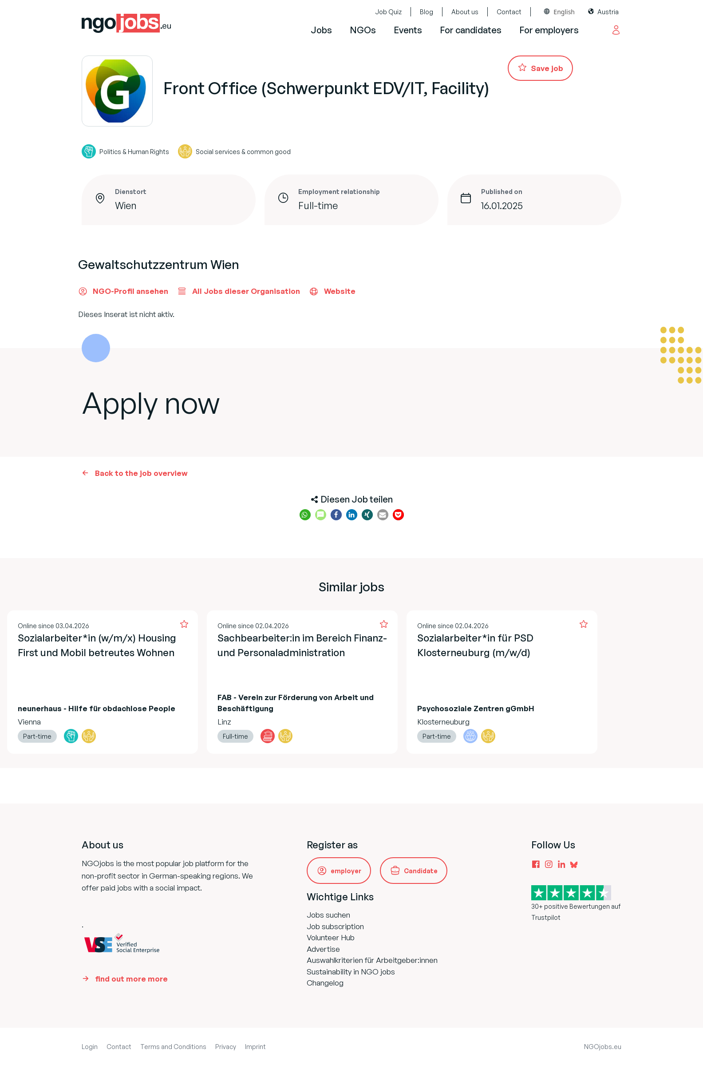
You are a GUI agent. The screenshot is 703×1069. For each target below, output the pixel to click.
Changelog (325, 982)
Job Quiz (388, 12)
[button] (305, 514)
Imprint (255, 1046)
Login (90, 1046)
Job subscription (335, 926)
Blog (426, 12)
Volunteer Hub (331, 937)
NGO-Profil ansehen (123, 291)
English (564, 12)
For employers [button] (549, 30)
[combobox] (559, 11)
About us (464, 12)
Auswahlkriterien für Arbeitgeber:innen (372, 960)
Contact (509, 12)
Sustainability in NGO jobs (351, 971)
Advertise (323, 949)
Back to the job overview (141, 473)
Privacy (225, 1046)
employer (346, 871)
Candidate (421, 871)
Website (332, 291)
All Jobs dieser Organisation (238, 291)
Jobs (321, 30)
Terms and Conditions (173, 1046)
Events (408, 30)
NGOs (363, 30)
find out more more (131, 978)
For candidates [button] (471, 30)
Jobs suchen (328, 914)
